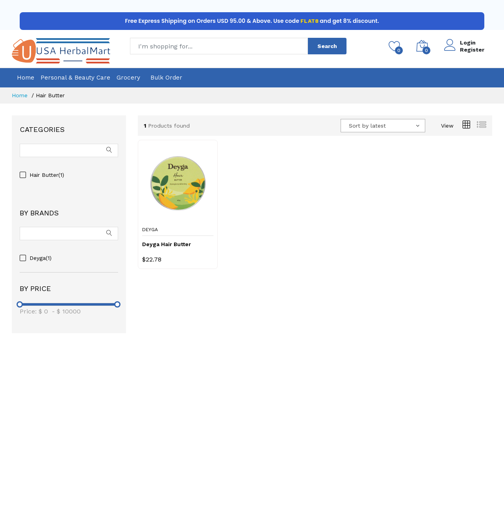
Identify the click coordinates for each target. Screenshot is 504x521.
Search (327, 46)
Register (472, 49)
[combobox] (383, 125)
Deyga (150, 229)
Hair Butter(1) (47, 175)
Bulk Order (166, 77)
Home (25, 77)
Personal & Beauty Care (75, 77)
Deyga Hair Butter (166, 244)
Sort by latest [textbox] (367, 125)
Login (468, 42)
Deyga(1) (41, 258)
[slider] (20, 304)
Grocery (128, 77)
